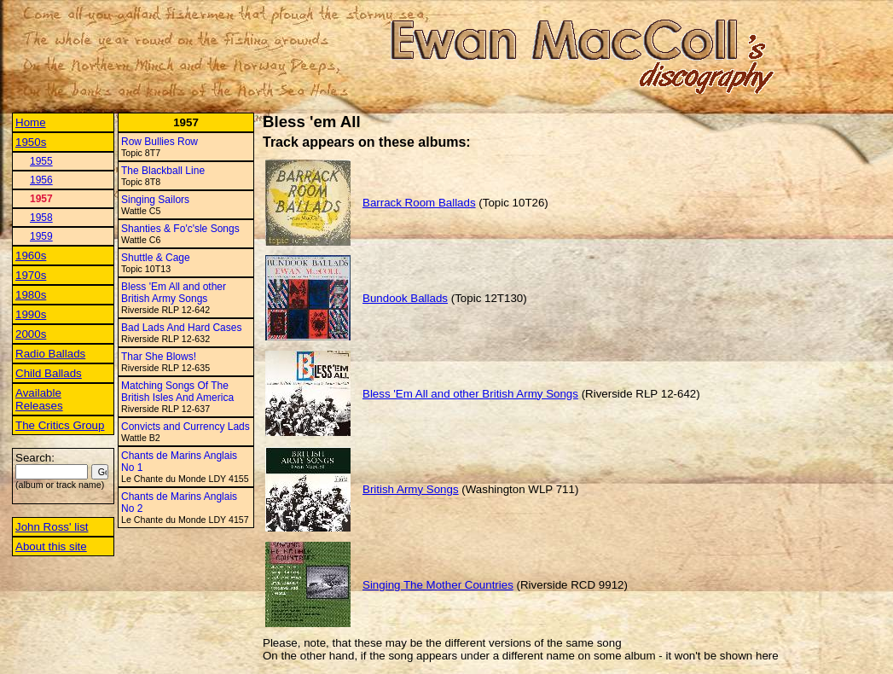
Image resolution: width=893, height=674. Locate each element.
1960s (30, 255)
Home (30, 122)
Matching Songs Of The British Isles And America (177, 392)
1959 (41, 236)
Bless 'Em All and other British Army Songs (173, 293)
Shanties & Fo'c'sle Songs (180, 229)
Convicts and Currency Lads (185, 427)
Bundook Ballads (405, 298)
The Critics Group (59, 425)
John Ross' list (52, 526)
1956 (41, 180)
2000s (30, 334)
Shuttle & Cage (155, 258)
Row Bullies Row (159, 142)
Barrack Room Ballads (419, 202)
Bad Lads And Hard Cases (181, 328)
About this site (51, 546)
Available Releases (39, 399)
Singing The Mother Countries (437, 584)
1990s (30, 314)
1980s (30, 294)
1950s (30, 142)
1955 (41, 161)
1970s (30, 275)
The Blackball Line (163, 171)
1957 (41, 199)
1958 (41, 218)
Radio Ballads (50, 353)
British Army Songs (410, 489)
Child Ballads (48, 373)
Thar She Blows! (158, 357)
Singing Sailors (155, 200)
